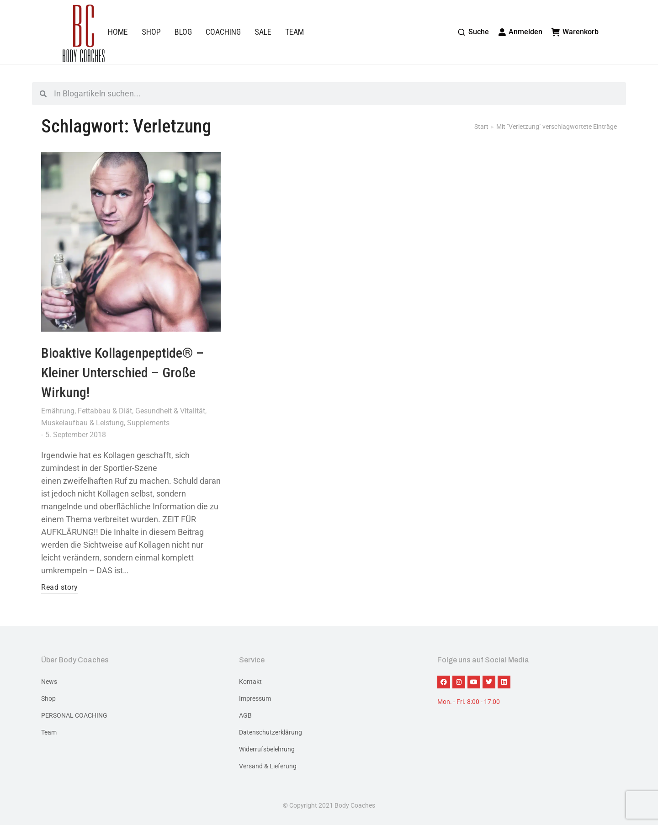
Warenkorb (575, 31)
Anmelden (520, 31)
